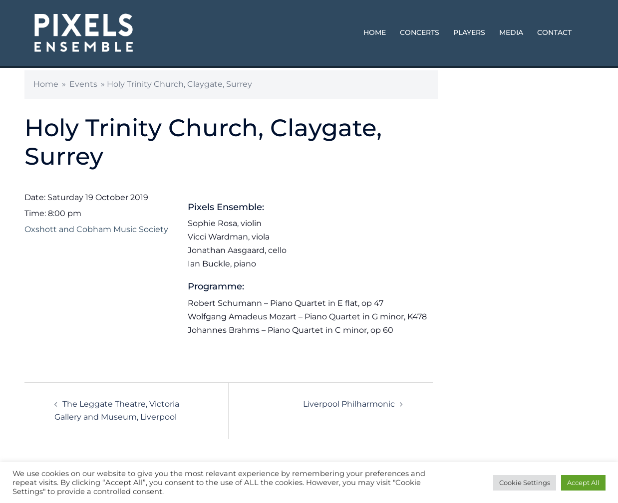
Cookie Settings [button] (524, 483)
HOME (374, 32)
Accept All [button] (583, 483)
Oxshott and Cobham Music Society (96, 229)
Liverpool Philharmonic (349, 404)
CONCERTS (419, 32)
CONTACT (554, 32)
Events (83, 84)
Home (45, 84)
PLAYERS (469, 32)
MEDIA (511, 32)
